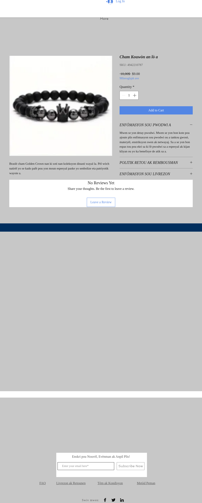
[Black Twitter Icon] (113, 500)
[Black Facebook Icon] (105, 500)
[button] (106, 1)
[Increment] (135, 95)
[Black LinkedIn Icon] (121, 500)
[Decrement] (123, 95)
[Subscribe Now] (130, 466)
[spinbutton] (129, 95)
